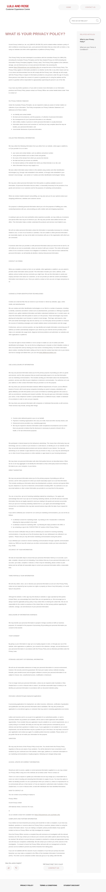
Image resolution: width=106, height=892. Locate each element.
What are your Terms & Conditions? (88, 48)
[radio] (9, 868)
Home (68, 7)
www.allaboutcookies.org (47, 352)
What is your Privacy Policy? (87, 40)
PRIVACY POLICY (26, 885)
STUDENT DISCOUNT (72, 885)
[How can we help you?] (85, 21)
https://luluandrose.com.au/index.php (26, 67)
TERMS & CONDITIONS (48, 885)
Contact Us (90, 7)
